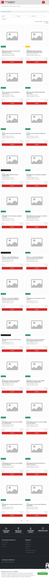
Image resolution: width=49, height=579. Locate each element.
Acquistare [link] (27, 542)
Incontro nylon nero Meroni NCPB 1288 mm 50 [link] (11, 134)
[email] (47, 564)
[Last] (33, 520)
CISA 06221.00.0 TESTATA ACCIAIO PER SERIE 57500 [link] (35, 93)
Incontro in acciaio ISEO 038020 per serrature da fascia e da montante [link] (10, 299)
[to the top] (47, 567)
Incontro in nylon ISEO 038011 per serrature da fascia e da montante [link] (10, 258)
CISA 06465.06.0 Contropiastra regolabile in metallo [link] (36, 175)
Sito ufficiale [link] (5, 542)
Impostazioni (44, 571)
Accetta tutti (42, 573)
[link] (8, 2)
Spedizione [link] (27, 546)
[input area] (24, 6)
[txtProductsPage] (24, 520)
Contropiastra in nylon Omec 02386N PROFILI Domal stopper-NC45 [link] (35, 381)
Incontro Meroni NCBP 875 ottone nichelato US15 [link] (10, 175)
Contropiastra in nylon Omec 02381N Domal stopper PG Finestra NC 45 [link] (35, 340)
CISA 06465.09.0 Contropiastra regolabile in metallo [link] (12, 216)
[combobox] (8, 16)
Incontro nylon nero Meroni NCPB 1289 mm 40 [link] (35, 134)
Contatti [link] (4, 546)
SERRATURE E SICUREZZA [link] (6, 11)
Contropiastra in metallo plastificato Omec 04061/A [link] (12, 505)
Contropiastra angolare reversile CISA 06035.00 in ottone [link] (11, 51)
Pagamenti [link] (27, 544)
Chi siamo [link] (4, 544)
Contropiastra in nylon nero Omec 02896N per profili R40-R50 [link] (12, 464)
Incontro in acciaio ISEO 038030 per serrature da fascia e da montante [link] (35, 258)
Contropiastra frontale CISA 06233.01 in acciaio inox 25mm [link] (35, 464)
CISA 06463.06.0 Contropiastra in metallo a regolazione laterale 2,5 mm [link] (36, 216)
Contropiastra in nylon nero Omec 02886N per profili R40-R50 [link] (36, 422)
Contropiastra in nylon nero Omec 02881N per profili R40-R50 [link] (12, 422)
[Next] (30, 520)
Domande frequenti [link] (30, 552)
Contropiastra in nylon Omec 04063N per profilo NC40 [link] (36, 505)
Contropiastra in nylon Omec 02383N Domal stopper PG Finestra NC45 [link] (11, 381)
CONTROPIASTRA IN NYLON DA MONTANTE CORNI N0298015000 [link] (34, 51)
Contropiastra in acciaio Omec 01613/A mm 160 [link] (35, 299)
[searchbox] (14, 18)
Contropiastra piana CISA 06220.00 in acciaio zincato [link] (11, 93)
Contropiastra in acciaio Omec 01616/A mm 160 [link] (11, 340)
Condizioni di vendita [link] (30, 550)
